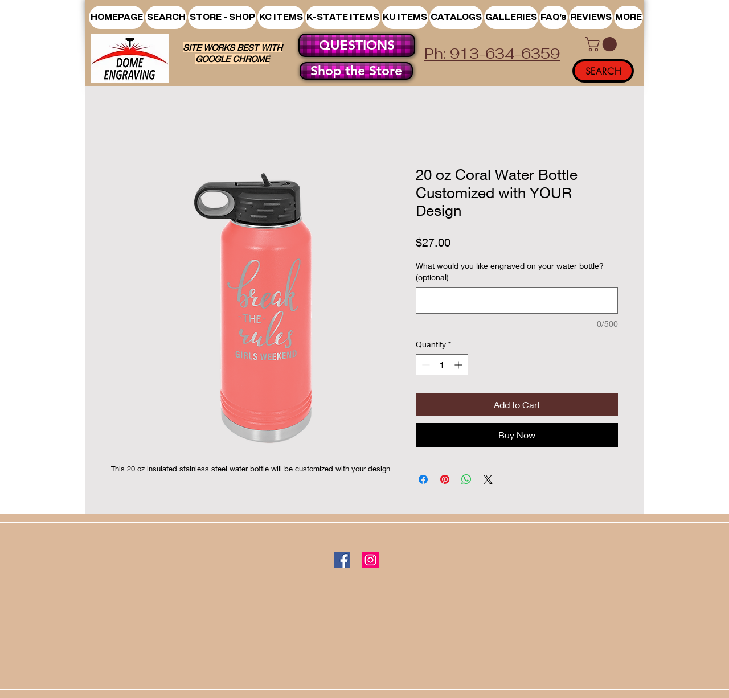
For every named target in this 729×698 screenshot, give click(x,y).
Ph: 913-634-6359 (492, 53)
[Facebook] (342, 560)
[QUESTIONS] (356, 45)
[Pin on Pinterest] (445, 479)
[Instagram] (370, 560)
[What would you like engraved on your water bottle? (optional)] (516, 300)
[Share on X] (488, 479)
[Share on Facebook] (423, 479)
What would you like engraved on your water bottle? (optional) (510, 271)
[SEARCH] (603, 71)
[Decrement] (424, 365)
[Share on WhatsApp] (466, 479)
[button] (222, 17)
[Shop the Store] (356, 71)
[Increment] (459, 365)
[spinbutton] (442, 365)
